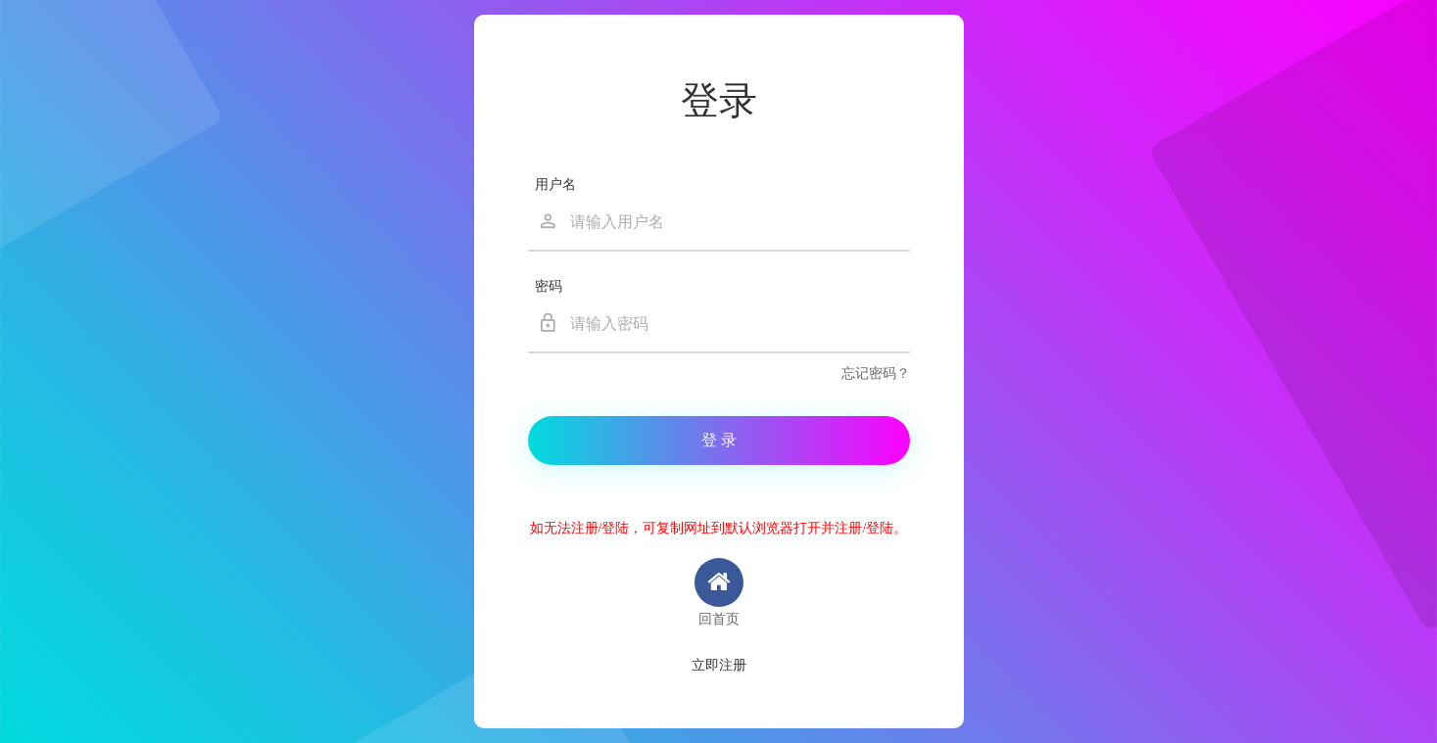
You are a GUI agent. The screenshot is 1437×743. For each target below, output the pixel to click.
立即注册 (719, 665)
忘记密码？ (875, 373)
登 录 (719, 440)
